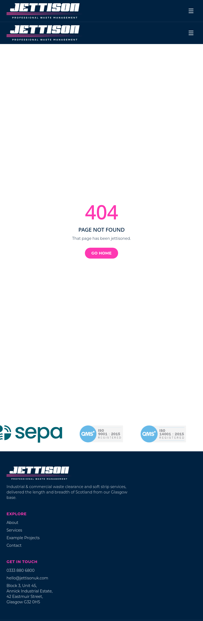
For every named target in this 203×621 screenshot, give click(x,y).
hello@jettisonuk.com (27, 578)
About (12, 522)
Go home (101, 253)
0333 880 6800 (21, 570)
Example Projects (23, 537)
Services (14, 530)
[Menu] (191, 10)
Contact (14, 545)
